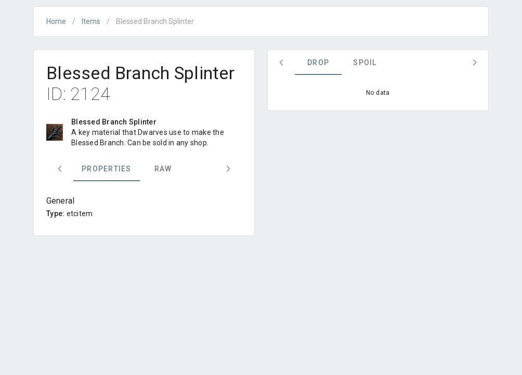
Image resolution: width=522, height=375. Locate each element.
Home (56, 21)
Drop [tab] (318, 62)
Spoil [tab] (364, 62)
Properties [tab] (107, 169)
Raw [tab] (163, 169)
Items (91, 21)
